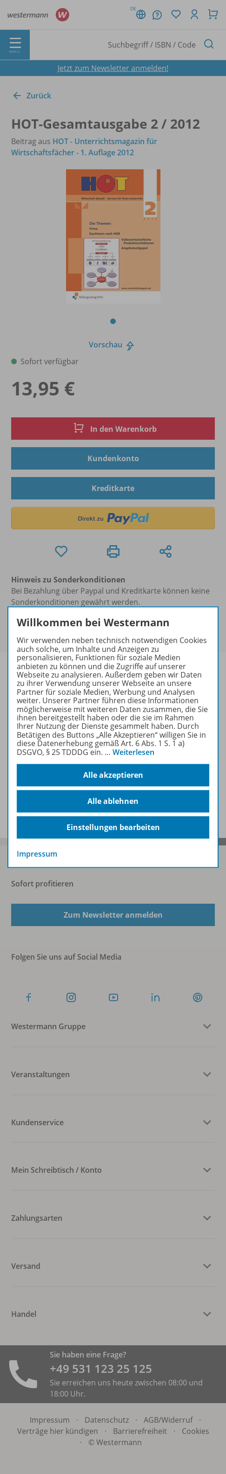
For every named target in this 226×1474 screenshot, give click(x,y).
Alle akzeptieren (113, 775)
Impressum (37, 854)
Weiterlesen (133, 752)
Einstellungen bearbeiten (113, 827)
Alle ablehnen (113, 801)
